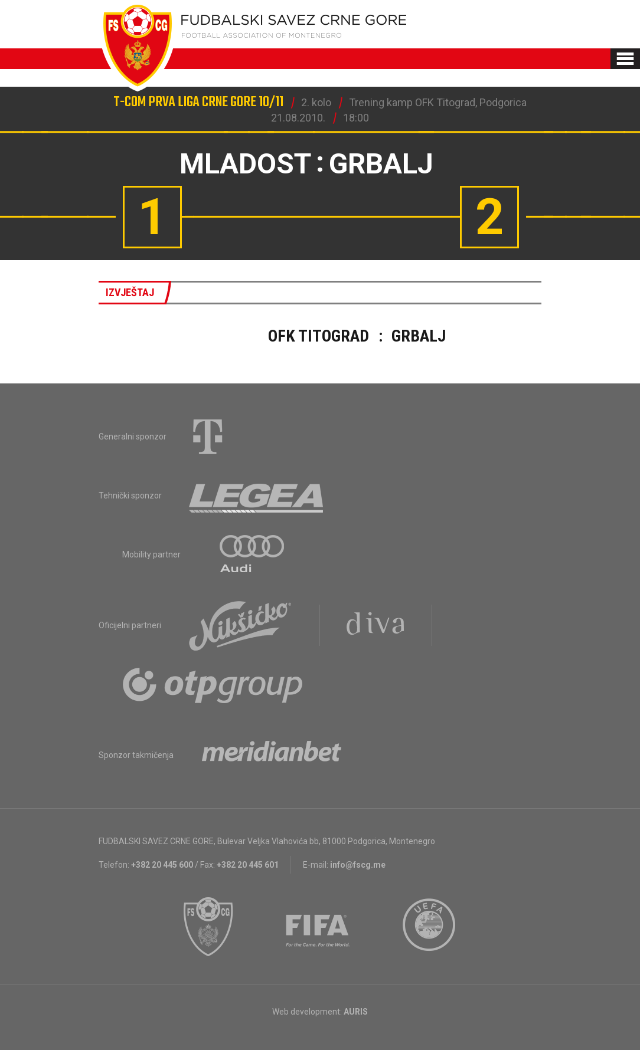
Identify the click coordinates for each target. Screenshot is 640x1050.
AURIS (356, 1011)
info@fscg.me (358, 864)
